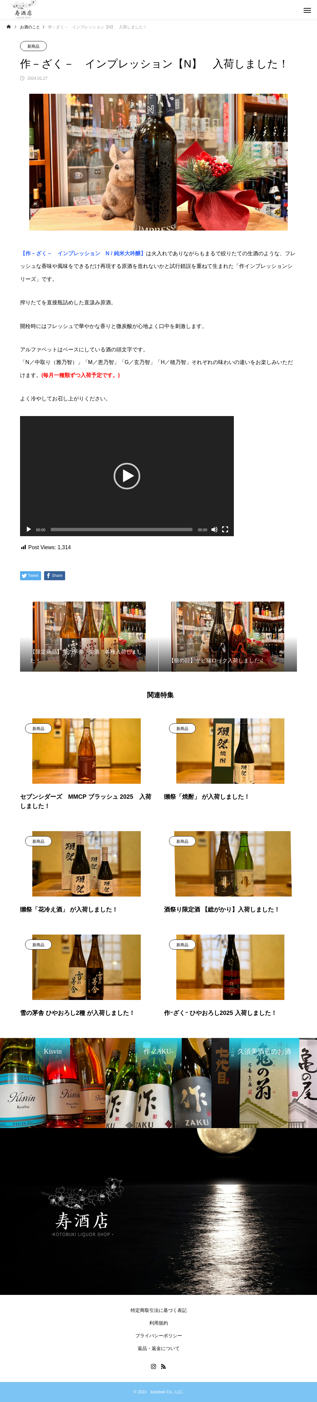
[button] (127, 476)
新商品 (33, 46)
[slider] (122, 529)
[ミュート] (214, 529)
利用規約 (158, 1323)
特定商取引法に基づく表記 (159, 1310)
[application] (127, 476)
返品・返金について (159, 1348)
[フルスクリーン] (225, 529)
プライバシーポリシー (158, 1335)
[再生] (28, 529)
